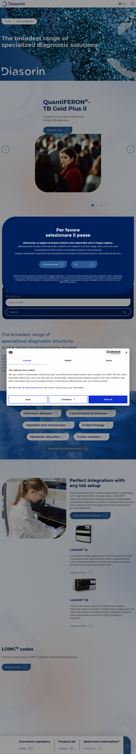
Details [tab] (68, 360)
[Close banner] (126, 353)
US (76, 264)
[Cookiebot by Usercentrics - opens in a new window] (108, 353)
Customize (68, 399)
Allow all (108, 399)
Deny (28, 399)
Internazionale (50, 264)
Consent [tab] (27, 360)
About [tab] (109, 360)
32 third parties (30, 387)
